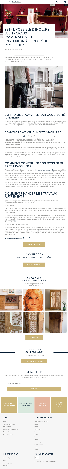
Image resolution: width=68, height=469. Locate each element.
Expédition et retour (8, 434)
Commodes (37, 429)
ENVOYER (34, 389)
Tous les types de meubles (41, 421)
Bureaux (36, 437)
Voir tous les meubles (34, 264)
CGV (4, 460)
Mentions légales (7, 458)
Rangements (37, 431)
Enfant (36, 447)
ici (15, 221)
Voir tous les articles (34, 244)
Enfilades (36, 426)
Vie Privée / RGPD (7, 463)
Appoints (36, 449)
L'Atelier (5, 421)
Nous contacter (7, 426)
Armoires (36, 434)
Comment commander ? (9, 424)
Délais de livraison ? (8, 431)
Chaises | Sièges (38, 444)
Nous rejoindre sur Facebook (34, 361)
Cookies (5, 465)
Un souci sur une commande (10, 429)
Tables (36, 439)
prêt (23, 136)
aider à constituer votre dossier (44, 170)
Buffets (36, 424)
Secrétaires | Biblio (39, 442)
